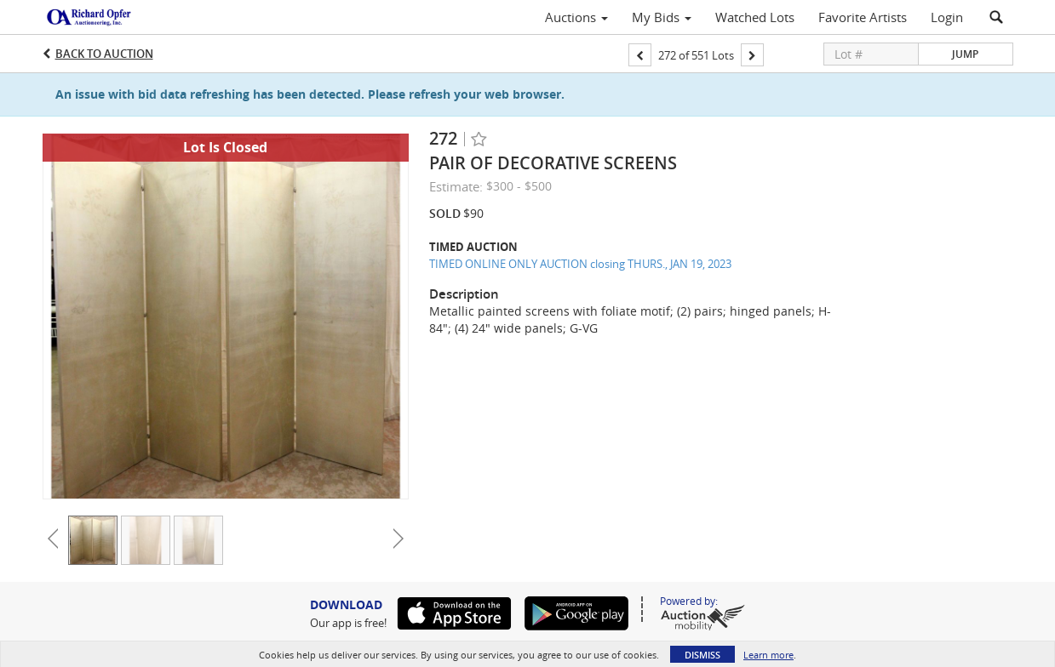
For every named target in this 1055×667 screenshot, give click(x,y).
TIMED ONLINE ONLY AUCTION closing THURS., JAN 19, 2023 (580, 263)
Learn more (768, 654)
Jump (965, 54)
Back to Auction (104, 53)
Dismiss (702, 654)
